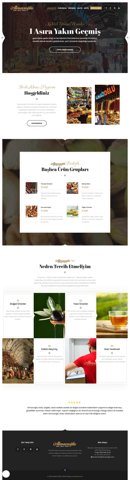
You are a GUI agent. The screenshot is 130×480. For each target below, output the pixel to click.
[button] (6, 474)
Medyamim (78, 476)
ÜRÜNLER (72, 8)
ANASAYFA (51, 8)
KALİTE (79, 8)
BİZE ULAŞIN (95, 8)
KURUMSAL (62, 8)
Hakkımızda (36, 123)
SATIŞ (86, 8)
